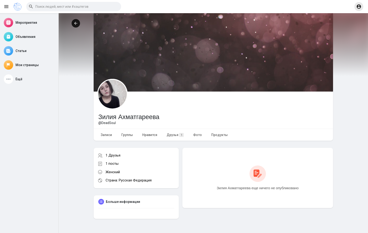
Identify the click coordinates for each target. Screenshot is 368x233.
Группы (127, 135)
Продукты (219, 135)
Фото (197, 135)
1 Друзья (113, 155)
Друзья (175, 135)
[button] (73, 6)
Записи (106, 135)
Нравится (149, 135)
